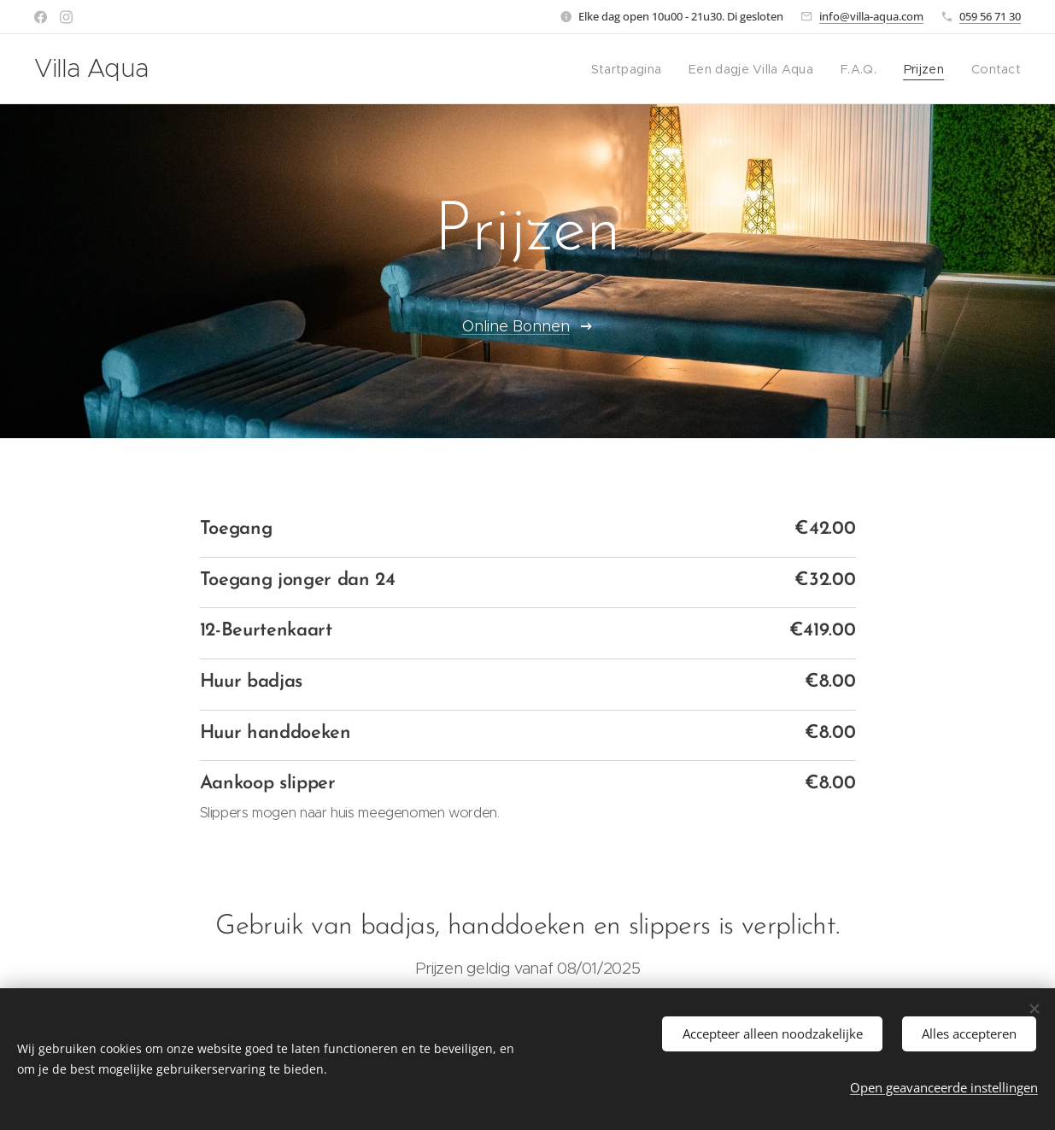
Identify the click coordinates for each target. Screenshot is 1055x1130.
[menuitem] (641, 69)
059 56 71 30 (990, 16)
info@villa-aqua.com (871, 16)
